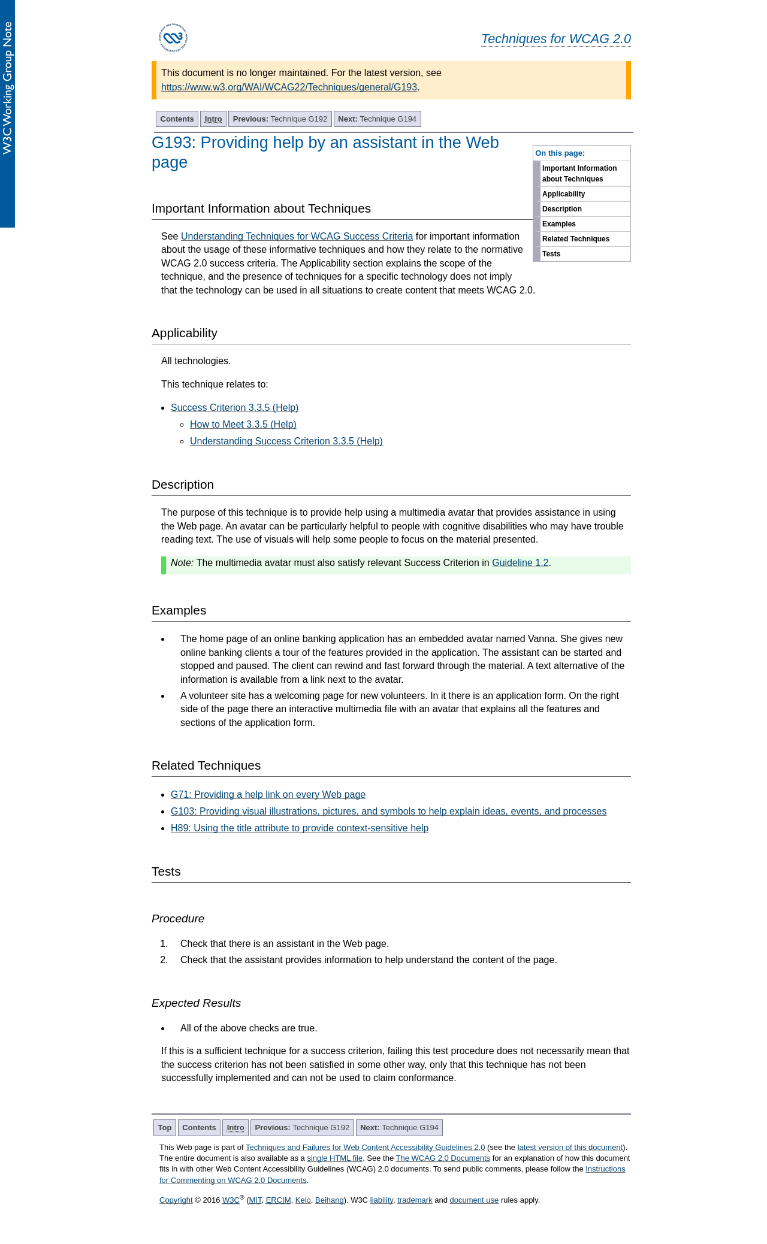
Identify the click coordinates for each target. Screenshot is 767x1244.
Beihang (329, 1199)
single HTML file (335, 1158)
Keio (303, 1199)
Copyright (176, 1199)
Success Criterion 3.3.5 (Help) (234, 407)
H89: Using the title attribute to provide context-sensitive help (299, 828)
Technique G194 (377, 118)
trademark (415, 1199)
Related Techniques (575, 239)
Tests (551, 254)
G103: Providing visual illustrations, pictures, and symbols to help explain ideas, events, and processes (389, 811)
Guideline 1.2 (520, 563)
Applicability (563, 194)
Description (562, 209)
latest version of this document (570, 1147)
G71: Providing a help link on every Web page (268, 794)
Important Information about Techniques (579, 173)
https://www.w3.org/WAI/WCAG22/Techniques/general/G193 (289, 87)
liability (381, 1199)
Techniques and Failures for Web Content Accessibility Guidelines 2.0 (365, 1147)
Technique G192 (280, 118)
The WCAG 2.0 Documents (443, 1158)
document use (474, 1199)
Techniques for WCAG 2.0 (556, 38)
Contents (177, 118)
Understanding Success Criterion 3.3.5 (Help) (286, 441)
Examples (559, 224)
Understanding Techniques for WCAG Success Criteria (297, 236)
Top (165, 1127)
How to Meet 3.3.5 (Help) (243, 424)
